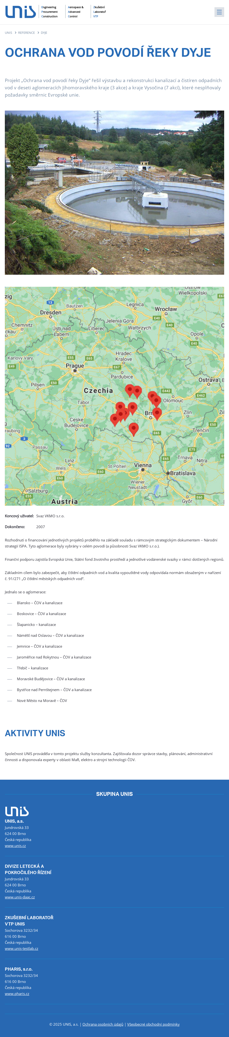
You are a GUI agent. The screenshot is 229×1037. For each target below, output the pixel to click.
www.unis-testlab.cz (21, 948)
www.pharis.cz (17, 993)
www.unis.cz (15, 845)
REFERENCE (26, 32)
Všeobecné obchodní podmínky (153, 1024)
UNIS (8, 32)
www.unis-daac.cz (20, 897)
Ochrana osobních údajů (102, 1024)
